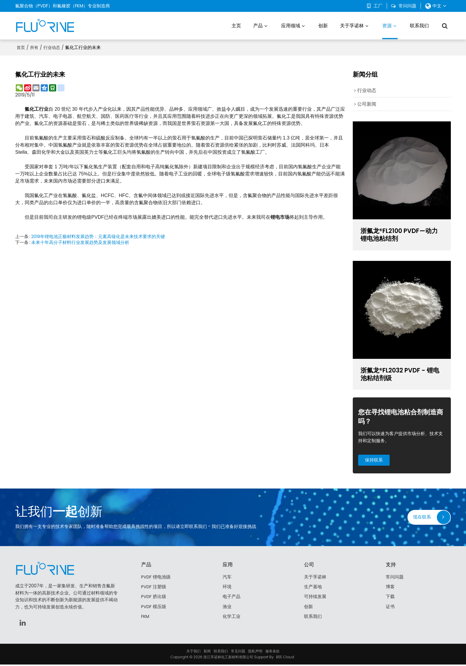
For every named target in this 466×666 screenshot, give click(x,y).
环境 (227, 588)
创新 (323, 25)
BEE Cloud (285, 658)
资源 (390, 30)
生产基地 (313, 588)
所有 (34, 47)
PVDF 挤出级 (153, 598)
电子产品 (231, 598)
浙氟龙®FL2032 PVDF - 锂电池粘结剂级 (401, 374)
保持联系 (374, 461)
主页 (236, 25)
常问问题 (407, 6)
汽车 (227, 578)
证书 (390, 608)
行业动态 (51, 47)
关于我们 (193, 652)
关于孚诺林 (352, 25)
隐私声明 (255, 652)
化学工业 (231, 619)
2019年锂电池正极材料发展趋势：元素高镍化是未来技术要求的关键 (98, 236)
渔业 (227, 608)
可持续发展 (315, 598)
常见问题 (238, 652)
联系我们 (419, 25)
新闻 (207, 652)
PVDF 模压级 (153, 608)
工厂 (378, 6)
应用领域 (290, 25)
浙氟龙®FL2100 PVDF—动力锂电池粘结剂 (400, 234)
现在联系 (422, 518)
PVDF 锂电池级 (156, 578)
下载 (390, 598)
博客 (390, 588)
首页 (21, 47)
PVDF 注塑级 (153, 588)
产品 (258, 25)
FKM (145, 619)
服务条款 (272, 652)
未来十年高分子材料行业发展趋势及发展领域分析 (80, 242)
